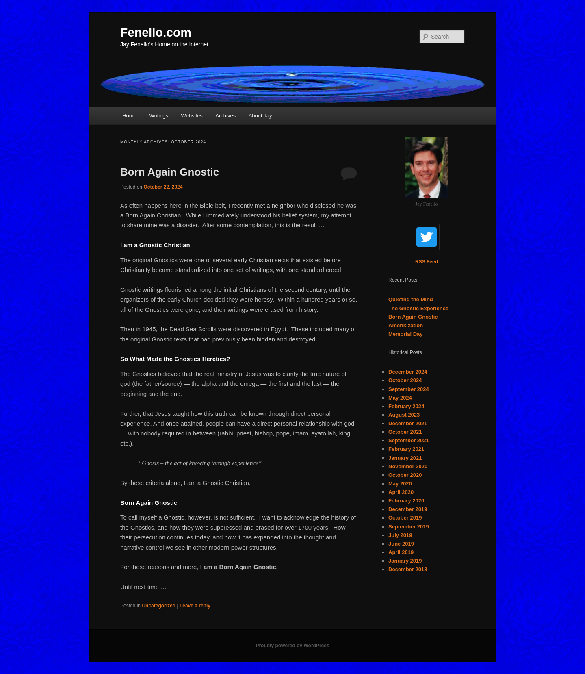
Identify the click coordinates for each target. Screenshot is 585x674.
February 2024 (406, 406)
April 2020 (401, 492)
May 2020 (400, 483)
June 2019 (401, 544)
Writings (158, 116)
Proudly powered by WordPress (292, 645)
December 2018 (407, 569)
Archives (225, 116)
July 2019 (400, 535)
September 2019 (408, 527)
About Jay (260, 116)
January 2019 (405, 561)
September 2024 (408, 389)
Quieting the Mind (410, 299)
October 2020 (405, 475)
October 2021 (405, 432)
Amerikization (405, 325)
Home (129, 116)
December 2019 (407, 509)
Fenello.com (155, 32)
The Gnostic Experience (418, 308)
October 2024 (405, 380)
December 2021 (407, 423)
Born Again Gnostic (169, 172)
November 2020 (407, 466)
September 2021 (408, 440)
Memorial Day (405, 334)
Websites (192, 116)
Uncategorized (159, 606)
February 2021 (406, 449)
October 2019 (405, 518)
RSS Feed (426, 262)
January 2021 (405, 458)
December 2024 (407, 372)
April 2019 (401, 552)
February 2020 (406, 501)
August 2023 (404, 415)
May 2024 (400, 398)
